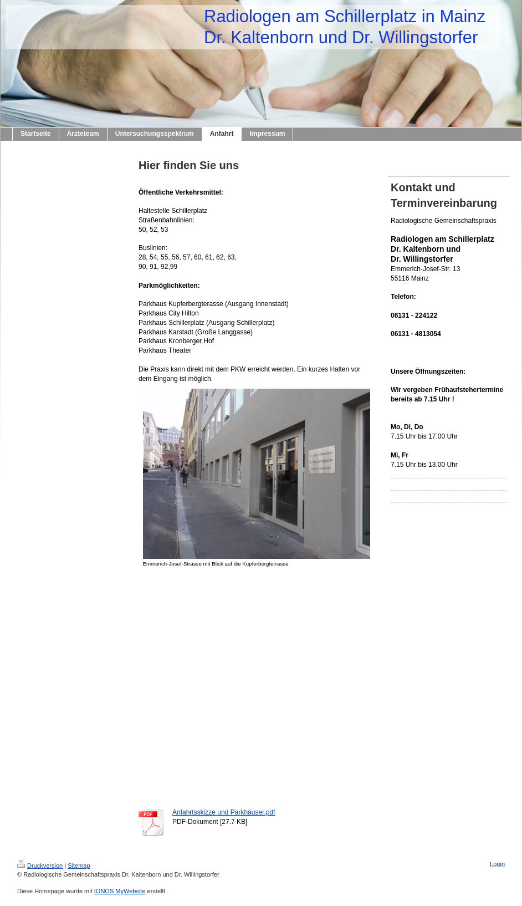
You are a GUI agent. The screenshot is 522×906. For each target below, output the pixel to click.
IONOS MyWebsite (120, 891)
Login (497, 864)
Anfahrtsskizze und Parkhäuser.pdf (223, 812)
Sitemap (79, 865)
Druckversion (40, 865)
